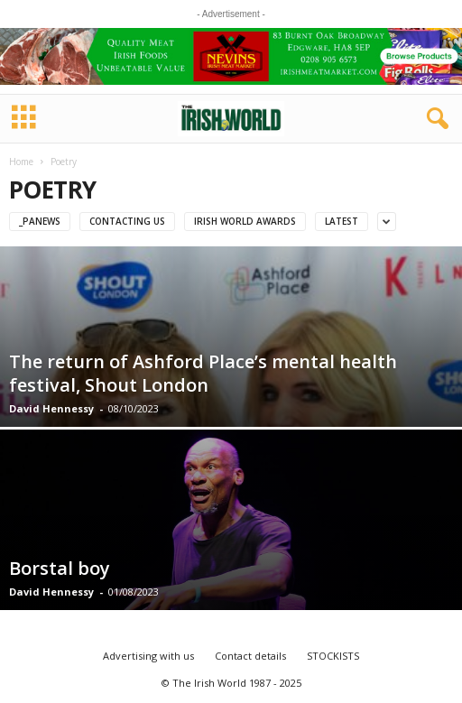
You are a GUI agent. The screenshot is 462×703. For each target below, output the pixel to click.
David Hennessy (51, 408)
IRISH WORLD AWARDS (245, 221)
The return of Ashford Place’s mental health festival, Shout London (203, 373)
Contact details (250, 655)
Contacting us (127, 221)
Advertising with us (148, 655)
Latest (341, 221)
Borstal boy (59, 568)
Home (21, 161)
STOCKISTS (333, 655)
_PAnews (39, 221)
